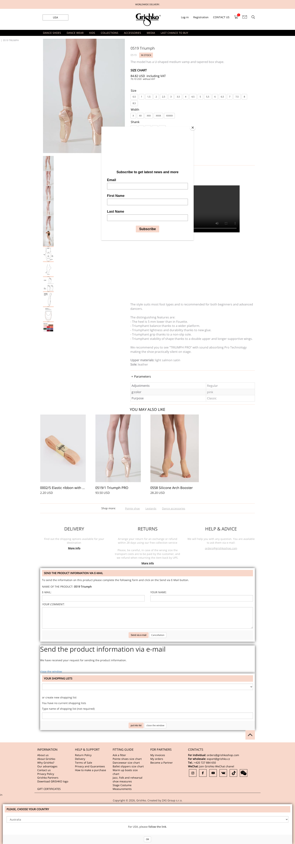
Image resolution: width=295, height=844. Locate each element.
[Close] (193, 127)
